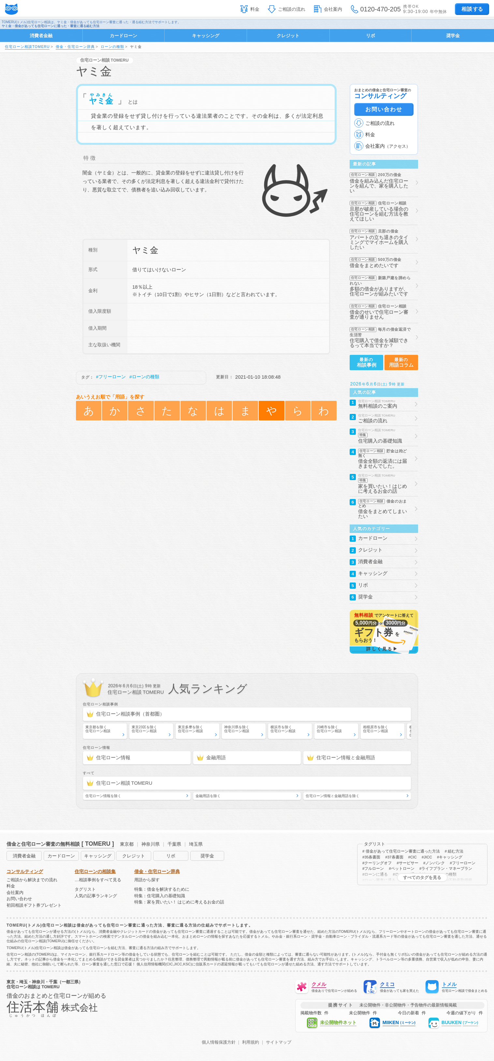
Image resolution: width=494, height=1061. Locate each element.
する (472, 9)
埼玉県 (196, 844)
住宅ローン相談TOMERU (27, 47)
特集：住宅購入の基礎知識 (159, 896)
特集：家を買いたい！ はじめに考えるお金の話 (179, 902)
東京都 (127, 844)
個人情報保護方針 (219, 1042)
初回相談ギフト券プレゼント (34, 905)
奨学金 (453, 35)
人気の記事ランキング (96, 896)
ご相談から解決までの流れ (32, 880)
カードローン (123, 35)
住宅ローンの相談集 (95, 871)
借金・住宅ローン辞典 (75, 47)
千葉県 (174, 844)
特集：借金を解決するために (161, 889)
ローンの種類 (112, 47)
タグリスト (85, 889)
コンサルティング (25, 871)
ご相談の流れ (291, 9)
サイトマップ (278, 1042)
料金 (254, 9)
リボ (370, 35)
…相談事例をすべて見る (98, 880)
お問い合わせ (383, 109)
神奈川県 (150, 844)
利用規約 (250, 1042)
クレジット (288, 35)
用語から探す (147, 880)
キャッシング (205, 35)
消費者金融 (41, 35)
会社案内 (333, 9)
